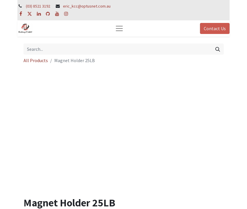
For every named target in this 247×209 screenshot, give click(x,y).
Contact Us (215, 28)
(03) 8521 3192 (38, 6)
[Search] (218, 49)
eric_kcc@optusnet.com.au (87, 6)
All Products (36, 60)
